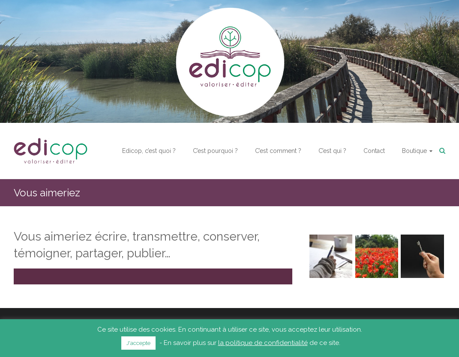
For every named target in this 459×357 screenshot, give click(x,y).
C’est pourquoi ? (215, 150)
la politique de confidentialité (263, 343)
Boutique (414, 150)
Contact (374, 150)
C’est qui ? (332, 150)
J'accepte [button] (138, 343)
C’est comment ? (278, 150)
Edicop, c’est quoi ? (149, 150)
